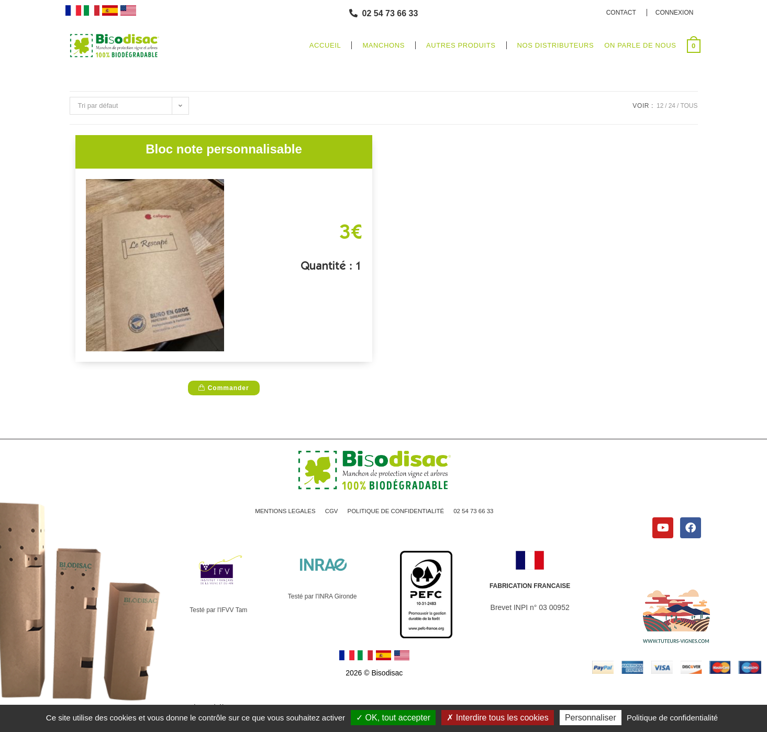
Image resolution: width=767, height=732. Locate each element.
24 (672, 105)
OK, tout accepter (393, 717)
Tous (688, 105)
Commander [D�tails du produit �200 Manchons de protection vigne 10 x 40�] (223, 388)
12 (660, 105)
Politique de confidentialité (672, 717)
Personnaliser (590, 717)
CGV (329, 512)
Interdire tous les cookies (497, 717)
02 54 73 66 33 (477, 512)
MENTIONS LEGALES (281, 512)
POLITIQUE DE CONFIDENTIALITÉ (396, 512)
